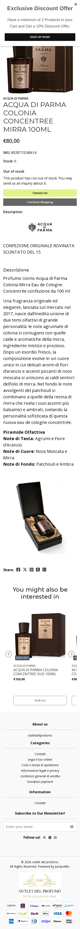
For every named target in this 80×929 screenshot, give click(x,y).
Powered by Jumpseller (53, 866)
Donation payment (40, 782)
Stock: (8, 161)
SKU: (6, 152)
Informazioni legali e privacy (40, 771)
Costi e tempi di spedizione (40, 765)
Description (12, 211)
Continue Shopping (40, 202)
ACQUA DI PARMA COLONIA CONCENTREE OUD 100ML (35, 672)
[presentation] (8, 654)
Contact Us (40, 193)
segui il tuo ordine (40, 759)
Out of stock (13, 171)
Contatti (40, 754)
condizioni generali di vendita (40, 776)
